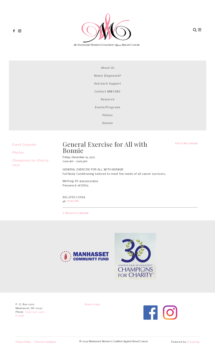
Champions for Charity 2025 (30, 97)
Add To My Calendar (186, 78)
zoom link (73, 135)
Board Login (92, 244)
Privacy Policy (23, 281)
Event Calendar (24, 79)
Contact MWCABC (109, 62)
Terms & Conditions (45, 281)
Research (134, 62)
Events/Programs (158, 62)
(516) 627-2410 (35, 251)
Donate (196, 62)
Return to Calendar (77, 147)
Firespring (193, 281)
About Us (20, 62)
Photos (181, 62)
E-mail (20, 255)
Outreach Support (77, 62)
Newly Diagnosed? (45, 62)
